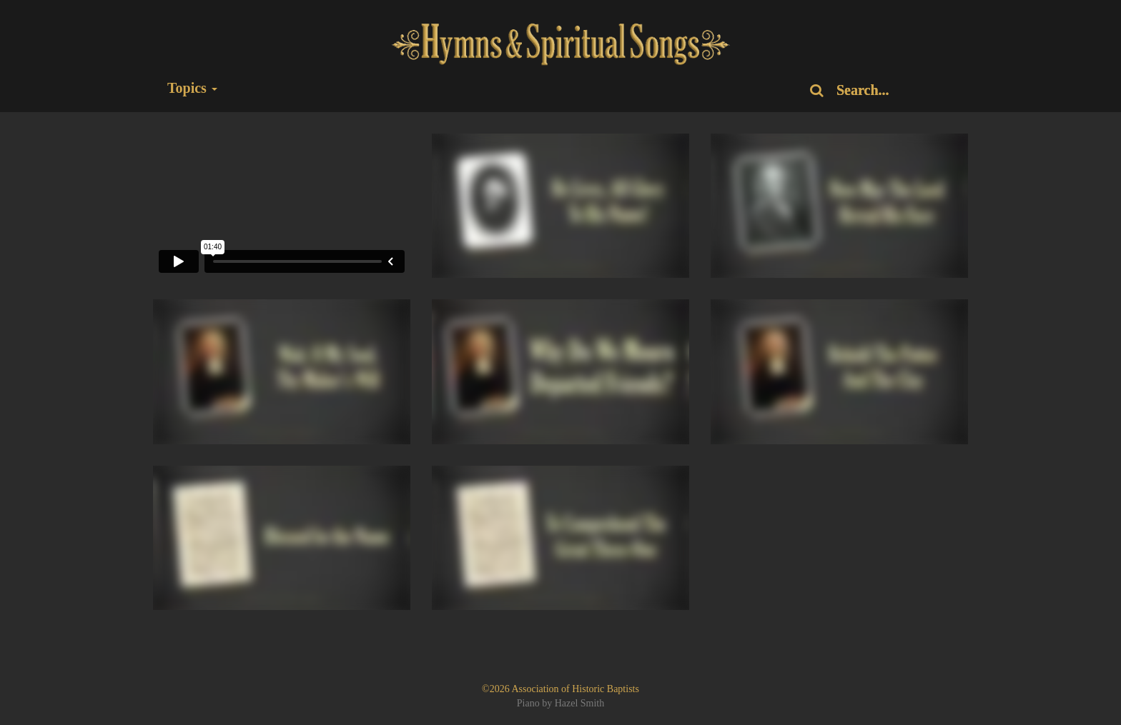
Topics (192, 88)
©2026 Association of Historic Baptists (560, 689)
